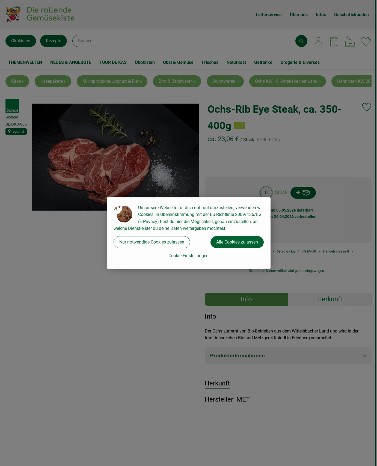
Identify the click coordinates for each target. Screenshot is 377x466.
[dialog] (188, 233)
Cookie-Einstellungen (188, 255)
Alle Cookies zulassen (237, 242)
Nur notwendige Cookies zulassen (151, 242)
